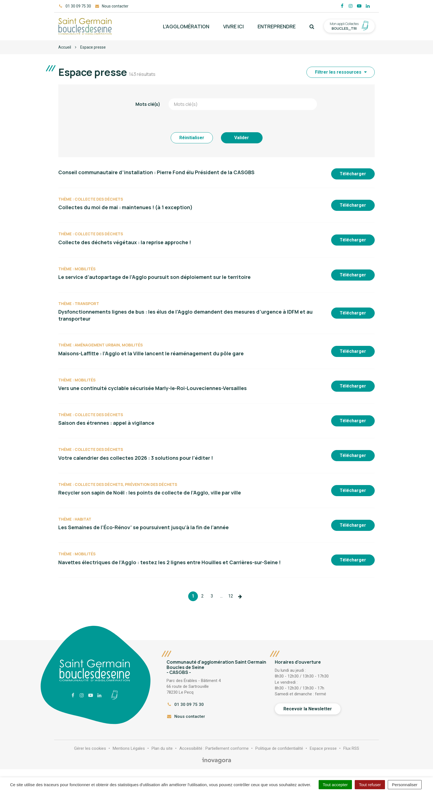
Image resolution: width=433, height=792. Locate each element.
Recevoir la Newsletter (307, 708)
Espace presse (323, 748)
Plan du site (162, 748)
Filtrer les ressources (341, 72)
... (221, 596)
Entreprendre (277, 26)
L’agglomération (186, 26)
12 (230, 596)
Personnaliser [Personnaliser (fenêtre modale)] (404, 784)
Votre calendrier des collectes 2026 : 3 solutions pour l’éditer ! (135, 457)
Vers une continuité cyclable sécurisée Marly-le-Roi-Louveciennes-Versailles (152, 388)
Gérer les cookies (90, 748)
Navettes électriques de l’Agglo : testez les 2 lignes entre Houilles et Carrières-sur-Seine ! (169, 562)
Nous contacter (186, 716)
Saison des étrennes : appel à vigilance (106, 422)
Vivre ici (233, 26)
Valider (241, 137)
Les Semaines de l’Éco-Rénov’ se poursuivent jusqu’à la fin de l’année (143, 527)
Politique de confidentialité (279, 748)
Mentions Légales (129, 748)
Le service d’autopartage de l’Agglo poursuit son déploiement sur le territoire (154, 277)
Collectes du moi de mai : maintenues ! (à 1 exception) (125, 207)
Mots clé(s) (147, 104)
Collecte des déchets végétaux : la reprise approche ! (124, 242)
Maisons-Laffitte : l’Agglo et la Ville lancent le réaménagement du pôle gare (151, 353)
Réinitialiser (191, 137)
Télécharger (353, 173)
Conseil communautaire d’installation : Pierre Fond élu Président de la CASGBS (156, 172)
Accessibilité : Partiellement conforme (214, 748)
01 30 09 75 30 (185, 704)
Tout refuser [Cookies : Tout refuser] (370, 784)
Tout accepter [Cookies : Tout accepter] (335, 784)
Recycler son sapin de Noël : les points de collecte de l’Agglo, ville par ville (149, 492)
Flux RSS (351, 748)
